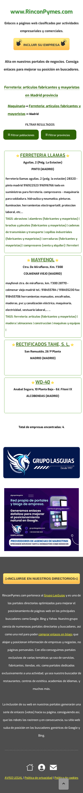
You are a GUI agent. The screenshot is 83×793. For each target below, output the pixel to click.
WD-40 (42, 382)
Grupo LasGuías (54, 595)
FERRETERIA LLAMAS (42, 155)
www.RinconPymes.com (41, 11)
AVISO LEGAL (14, 778)
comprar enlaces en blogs (56, 634)
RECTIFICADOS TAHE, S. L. (43, 344)
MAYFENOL (42, 260)
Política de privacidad (38, 778)
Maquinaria (16, 106)
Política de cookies (66, 778)
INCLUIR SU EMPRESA (41, 43)
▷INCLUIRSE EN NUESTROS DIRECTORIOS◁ (41, 578)
